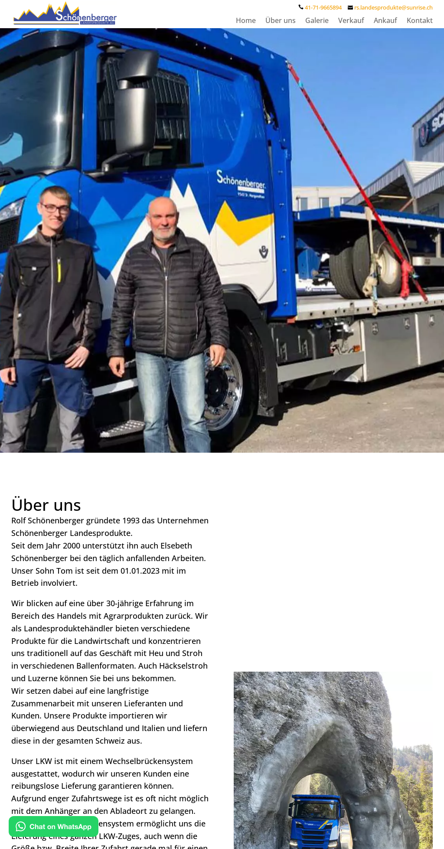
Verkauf (351, 21)
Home (246, 21)
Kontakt (420, 21)
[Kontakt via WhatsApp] (53, 828)
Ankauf (385, 21)
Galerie (317, 21)
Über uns (280, 21)
